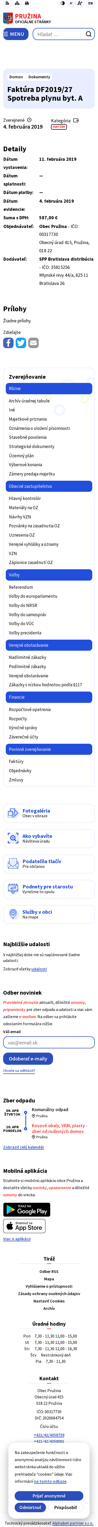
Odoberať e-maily (28, 1033)
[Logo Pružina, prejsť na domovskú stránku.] (49, 19)
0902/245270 (49, 1429)
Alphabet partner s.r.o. (73, 1498)
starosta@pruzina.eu (49, 1435)
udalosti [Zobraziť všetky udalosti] (39, 944)
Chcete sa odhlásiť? (19, 1046)
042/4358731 (49, 1422)
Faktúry (59, 102)
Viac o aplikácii (17, 1214)
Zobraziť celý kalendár (23, 1122)
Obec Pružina (64, 1505)
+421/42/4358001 (49, 1416)
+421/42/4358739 (49, 1410)
